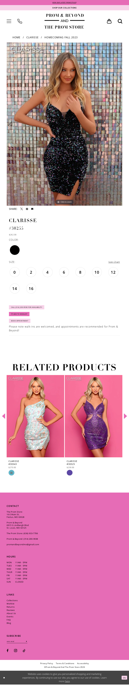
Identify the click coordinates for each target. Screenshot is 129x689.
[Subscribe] (30, 645)
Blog (9, 626)
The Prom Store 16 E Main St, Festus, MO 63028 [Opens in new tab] (15, 518)
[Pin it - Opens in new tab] (27, 209)
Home (16, 37)
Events (10, 620)
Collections (12, 604)
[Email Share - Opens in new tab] (32, 209)
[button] (9, 21)
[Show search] (120, 21)
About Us (11, 617)
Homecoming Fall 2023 (61, 37)
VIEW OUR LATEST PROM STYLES (64, 2)
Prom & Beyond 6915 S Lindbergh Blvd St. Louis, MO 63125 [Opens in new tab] (18, 529)
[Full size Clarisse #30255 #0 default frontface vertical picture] (64, 124)
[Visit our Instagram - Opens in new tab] (15, 655)
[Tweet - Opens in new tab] (21, 209)
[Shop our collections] (64, 8)
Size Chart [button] (113, 262)
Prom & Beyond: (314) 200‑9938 (22, 542)
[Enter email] (19, 645)
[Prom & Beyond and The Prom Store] (64, 21)
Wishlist (11, 607)
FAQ (9, 623)
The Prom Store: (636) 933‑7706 (22, 537)
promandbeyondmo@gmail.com (23, 548)
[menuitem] (9, 21)
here (67, 685)
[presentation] (35, 420)
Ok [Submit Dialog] (124, 681)
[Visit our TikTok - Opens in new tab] (24, 655)
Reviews (11, 614)
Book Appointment (21, 324)
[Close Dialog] (4, 682)
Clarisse (32, 37)
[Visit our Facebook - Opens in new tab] (7, 655)
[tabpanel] (64, 124)
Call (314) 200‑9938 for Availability (30, 308)
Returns (11, 610)
